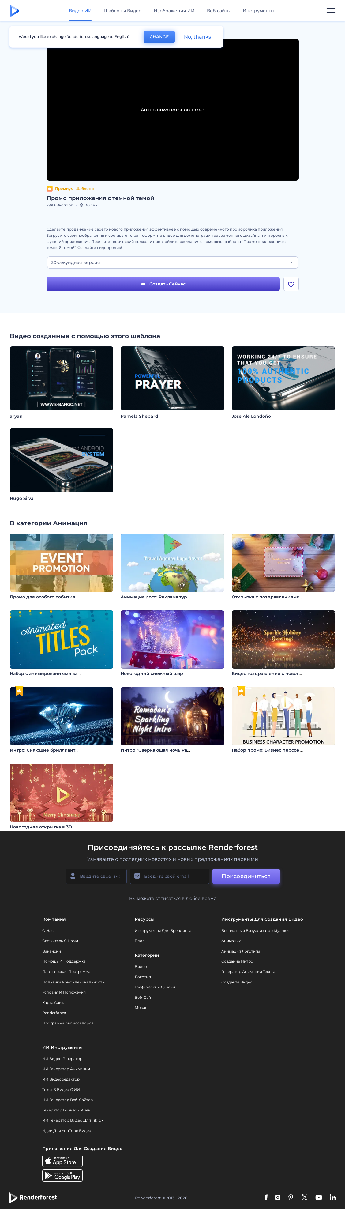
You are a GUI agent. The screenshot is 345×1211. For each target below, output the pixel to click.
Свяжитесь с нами (60, 941)
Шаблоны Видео (122, 10)
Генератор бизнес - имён (66, 1110)
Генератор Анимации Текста (248, 972)
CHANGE (159, 37)
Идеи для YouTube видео (66, 1131)
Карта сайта (54, 1003)
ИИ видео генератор (62, 1059)
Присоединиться (246, 876)
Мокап (141, 1007)
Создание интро (237, 961)
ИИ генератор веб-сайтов (67, 1100)
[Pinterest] (291, 1198)
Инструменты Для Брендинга (163, 930)
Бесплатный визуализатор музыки (255, 930)
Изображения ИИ (174, 10)
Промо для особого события (42, 597)
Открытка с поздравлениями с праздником (283, 597)
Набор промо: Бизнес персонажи (270, 750)
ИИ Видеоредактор (61, 1079)
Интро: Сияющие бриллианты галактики (57, 750)
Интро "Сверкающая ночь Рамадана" (163, 750)
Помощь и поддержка (64, 961)
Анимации (231, 941)
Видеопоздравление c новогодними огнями (284, 674)
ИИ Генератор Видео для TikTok (72, 1120)
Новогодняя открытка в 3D (41, 827)
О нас (48, 930)
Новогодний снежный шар (152, 674)
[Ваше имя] (96, 876)
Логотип (143, 977)
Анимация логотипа (240, 951)
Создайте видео (237, 982)
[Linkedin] (333, 1198)
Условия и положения (64, 992)
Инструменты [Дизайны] (258, 10)
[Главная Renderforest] (14, 10)
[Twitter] (304, 1198)
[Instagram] (277, 1198)
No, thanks (197, 37)
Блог (139, 941)
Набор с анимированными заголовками (56, 674)
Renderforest (54, 1013)
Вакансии (51, 951)
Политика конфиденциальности (73, 982)
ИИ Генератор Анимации (66, 1069)
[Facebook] (266, 1198)
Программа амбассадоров (68, 1023)
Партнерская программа (66, 972)
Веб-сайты (219, 10)
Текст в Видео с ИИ (61, 1089)
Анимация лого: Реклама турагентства (165, 597)
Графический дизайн (155, 987)
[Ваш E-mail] (169, 876)
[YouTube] (318, 1198)
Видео (141, 966)
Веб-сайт (144, 997)
